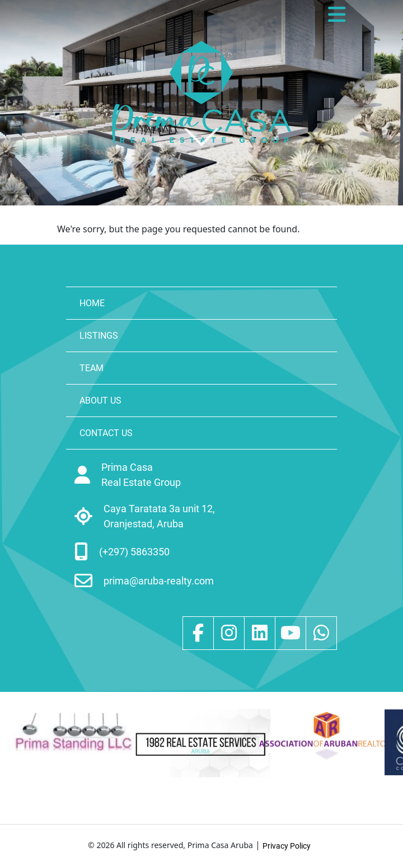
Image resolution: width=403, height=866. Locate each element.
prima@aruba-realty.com (159, 581)
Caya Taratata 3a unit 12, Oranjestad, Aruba (159, 516)
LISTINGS (98, 335)
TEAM (91, 368)
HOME (92, 303)
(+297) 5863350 (134, 552)
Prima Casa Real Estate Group (141, 474)
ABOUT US (100, 400)
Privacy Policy (287, 845)
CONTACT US (106, 433)
